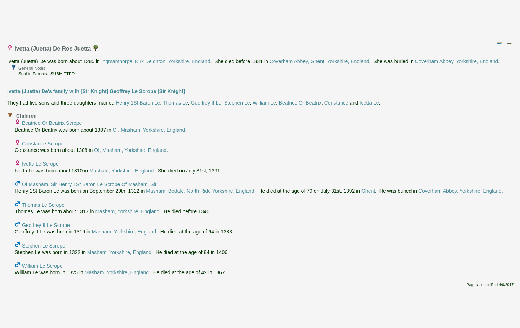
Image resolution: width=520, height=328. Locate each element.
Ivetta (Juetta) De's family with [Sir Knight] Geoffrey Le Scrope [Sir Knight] (96, 91)
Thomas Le (175, 103)
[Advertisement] (260, 19)
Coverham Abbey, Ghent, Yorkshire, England (319, 61)
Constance (336, 103)
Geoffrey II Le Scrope (46, 225)
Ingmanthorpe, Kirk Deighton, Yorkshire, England (155, 61)
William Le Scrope (42, 266)
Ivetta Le (369, 103)
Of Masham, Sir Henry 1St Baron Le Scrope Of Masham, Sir (89, 184)
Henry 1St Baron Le (138, 103)
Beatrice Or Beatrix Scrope (52, 123)
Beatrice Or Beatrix (300, 103)
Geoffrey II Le (206, 103)
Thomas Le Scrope (43, 205)
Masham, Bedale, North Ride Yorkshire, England (200, 191)
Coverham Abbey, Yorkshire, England (456, 61)
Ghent (368, 191)
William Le (264, 103)
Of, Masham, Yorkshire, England (149, 130)
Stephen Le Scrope (43, 246)
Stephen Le (237, 103)
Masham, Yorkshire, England (121, 171)
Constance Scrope (42, 143)
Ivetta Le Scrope (40, 164)
